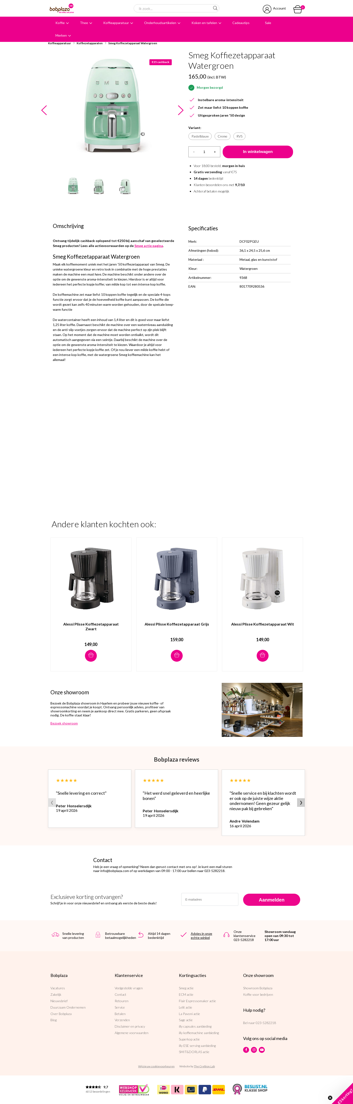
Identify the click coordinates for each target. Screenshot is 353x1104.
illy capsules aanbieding (195, 1026)
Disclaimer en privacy (130, 1026)
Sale (268, 23)
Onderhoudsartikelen (160, 23)
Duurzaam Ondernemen (68, 1007)
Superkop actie (189, 1039)
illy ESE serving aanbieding (197, 1046)
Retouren (121, 1001)
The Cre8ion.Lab (204, 1066)
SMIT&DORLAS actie (194, 1052)
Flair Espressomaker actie (197, 1001)
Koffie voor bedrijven (258, 994)
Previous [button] (43, 110)
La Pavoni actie (189, 1014)
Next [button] (180, 110)
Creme (222, 136)
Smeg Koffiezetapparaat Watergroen (132, 43)
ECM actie (186, 994)
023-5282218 (266, 1023)
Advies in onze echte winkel (201, 936)
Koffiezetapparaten (90, 43)
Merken (61, 35)
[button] (342, 1093)
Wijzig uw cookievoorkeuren (156, 1066)
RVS (239, 136)
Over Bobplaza (61, 1014)
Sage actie (186, 1020)
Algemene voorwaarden (131, 1033)
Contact (120, 994)
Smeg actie (186, 988)
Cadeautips (241, 23)
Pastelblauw (200, 136)
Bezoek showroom (64, 723)
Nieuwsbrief (59, 1001)
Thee (84, 23)
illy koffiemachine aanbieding (199, 1033)
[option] (112, 110)
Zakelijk (55, 994)
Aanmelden (271, 899)
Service (120, 1007)
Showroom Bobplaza (257, 988)
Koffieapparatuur (116, 23)
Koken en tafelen (204, 23)
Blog (53, 1020)
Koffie (60, 23)
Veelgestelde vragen (129, 988)
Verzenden (122, 1020)
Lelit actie (185, 1007)
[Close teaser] (330, 1097)
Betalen (120, 1014)
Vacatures (57, 988)
